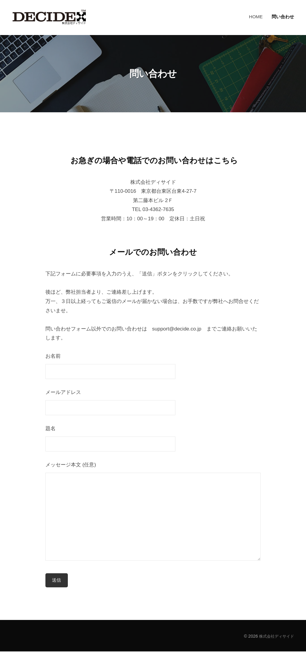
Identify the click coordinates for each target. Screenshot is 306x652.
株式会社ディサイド (275, 636)
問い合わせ (283, 16)
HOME (256, 16)
